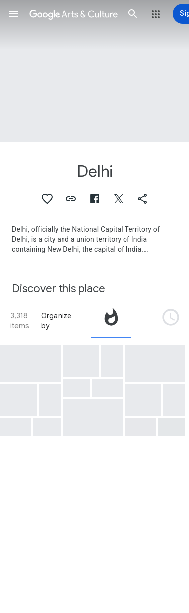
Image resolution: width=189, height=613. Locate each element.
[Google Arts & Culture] (73, 14)
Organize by (56, 320)
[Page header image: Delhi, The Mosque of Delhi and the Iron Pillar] (94, 71)
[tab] (111, 321)
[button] (14, 14)
